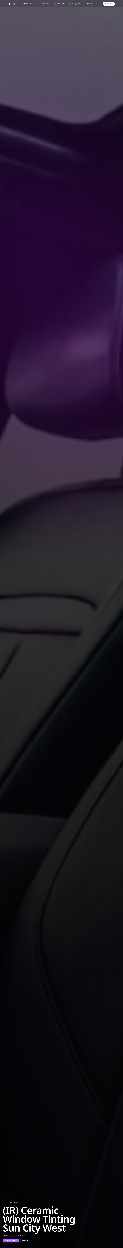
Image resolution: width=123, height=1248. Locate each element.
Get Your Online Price (11, 1240)
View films (25, 1240)
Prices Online (109, 4)
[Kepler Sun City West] (19, 4)
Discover (90, 4)
